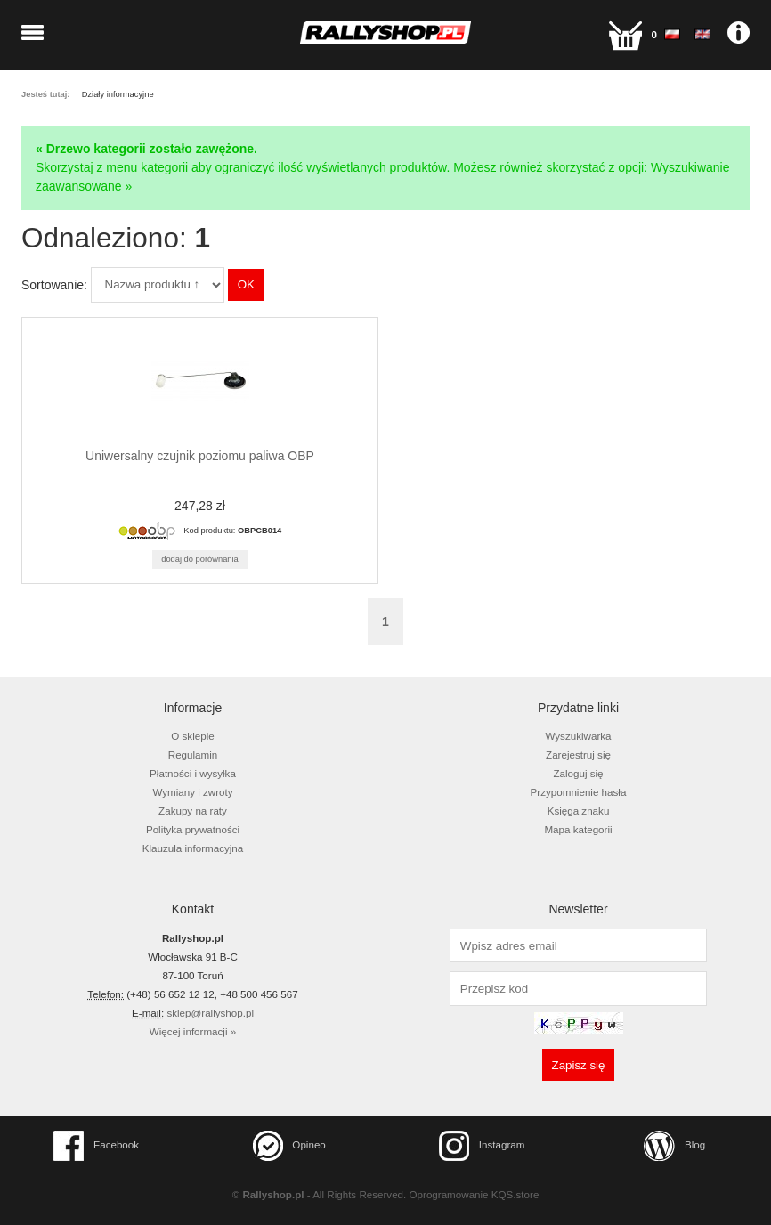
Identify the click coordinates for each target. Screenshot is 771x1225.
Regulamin (193, 754)
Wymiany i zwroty (192, 792)
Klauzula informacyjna (193, 848)
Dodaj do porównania (200, 559)
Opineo (289, 1146)
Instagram (481, 1146)
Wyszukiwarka (578, 736)
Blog (674, 1146)
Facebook (96, 1146)
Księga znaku (579, 810)
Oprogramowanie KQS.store (475, 1194)
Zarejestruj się (578, 754)
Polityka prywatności (192, 829)
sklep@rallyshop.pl (210, 1012)
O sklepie (192, 736)
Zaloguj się (578, 773)
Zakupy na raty (192, 810)
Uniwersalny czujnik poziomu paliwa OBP (199, 456)
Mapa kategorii (578, 829)
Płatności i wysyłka (193, 773)
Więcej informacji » (193, 1031)
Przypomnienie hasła (579, 792)
